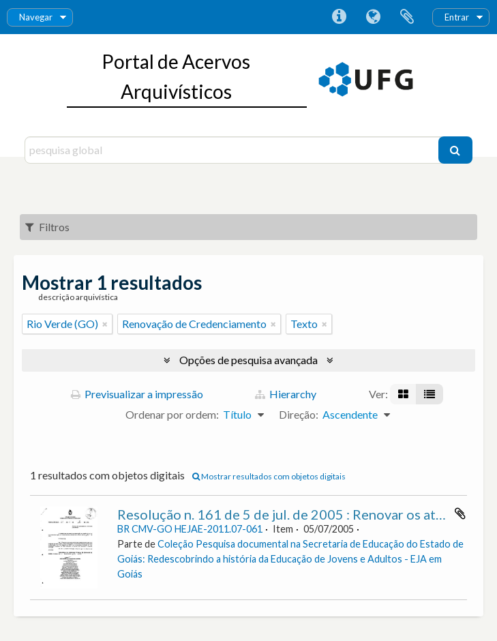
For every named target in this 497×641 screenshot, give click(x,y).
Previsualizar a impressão (137, 393)
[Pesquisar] (455, 150)
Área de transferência (407, 17)
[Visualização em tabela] (429, 394)
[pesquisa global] (233, 150)
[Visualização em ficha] (403, 394)
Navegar (35, 17)
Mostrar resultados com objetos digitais (269, 476)
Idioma (373, 17)
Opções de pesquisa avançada (248, 359)
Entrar (457, 17)
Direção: (298, 414)
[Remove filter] (105, 323)
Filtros (47, 226)
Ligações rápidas (339, 17)
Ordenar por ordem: (172, 414)
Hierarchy (285, 393)
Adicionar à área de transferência (460, 513)
